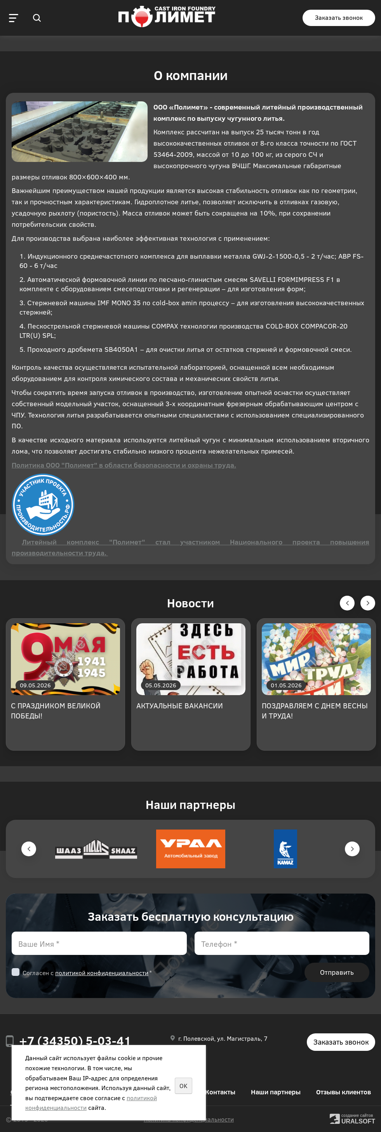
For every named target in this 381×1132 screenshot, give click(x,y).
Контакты (220, 1091)
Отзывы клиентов (343, 1091)
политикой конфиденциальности (101, 973)
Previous (28, 849)
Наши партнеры (276, 1091)
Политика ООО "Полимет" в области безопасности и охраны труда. (124, 464)
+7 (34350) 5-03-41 (75, 1040)
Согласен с (87, 973)
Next (352, 849)
